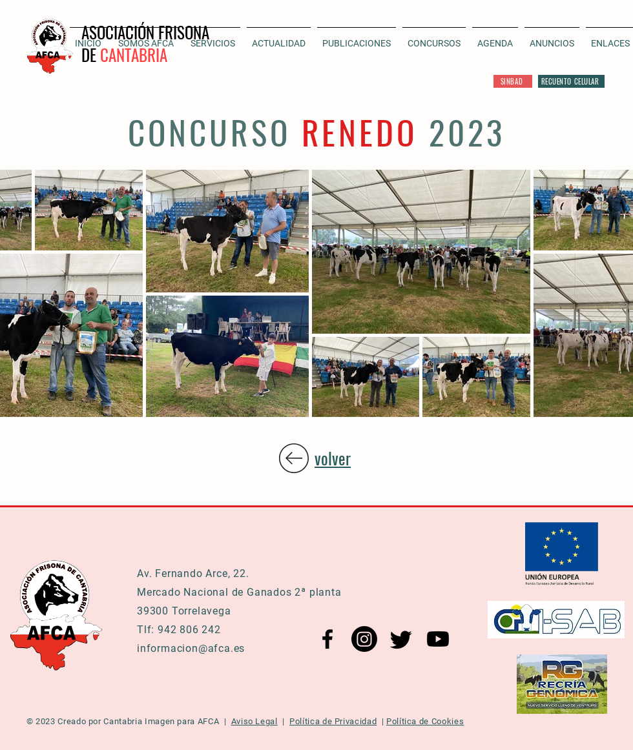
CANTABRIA (133, 54)
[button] (279, 37)
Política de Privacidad (333, 721)
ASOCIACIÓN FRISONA (145, 32)
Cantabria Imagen (138, 721)
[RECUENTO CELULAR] (571, 81)
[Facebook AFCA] (327, 639)
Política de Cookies (425, 721)
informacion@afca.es (191, 648)
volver (333, 458)
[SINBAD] (512, 81)
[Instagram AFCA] (364, 639)
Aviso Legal (254, 721)
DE (90, 54)
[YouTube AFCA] (438, 639)
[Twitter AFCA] (401, 639)
